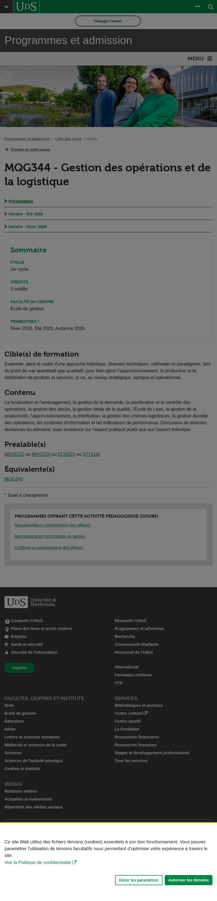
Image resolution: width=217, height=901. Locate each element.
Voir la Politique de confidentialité (38, 862)
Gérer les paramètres (139, 880)
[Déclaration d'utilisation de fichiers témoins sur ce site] (108, 862)
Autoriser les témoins (188, 880)
